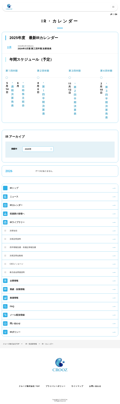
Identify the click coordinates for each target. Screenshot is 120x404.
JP (111, 14)
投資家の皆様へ (17, 214)
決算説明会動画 (16, 256)
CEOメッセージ (16, 264)
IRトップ (14, 188)
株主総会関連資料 (17, 272)
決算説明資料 (15, 239)
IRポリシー (15, 332)
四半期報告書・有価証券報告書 (23, 247)
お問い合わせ (95, 386)
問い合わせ (15, 323)
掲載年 (14, 149)
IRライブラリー (17, 222)
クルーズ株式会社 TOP (29, 386)
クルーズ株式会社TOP (11, 344)
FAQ (12, 306)
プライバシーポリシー (56, 386)
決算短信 (13, 231)
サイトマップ (77, 386)
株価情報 (14, 298)
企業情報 (14, 281)
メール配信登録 (17, 315)
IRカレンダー (16, 205)
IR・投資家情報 (31, 344)
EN (116, 14)
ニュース (14, 196)
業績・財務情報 (17, 289)
